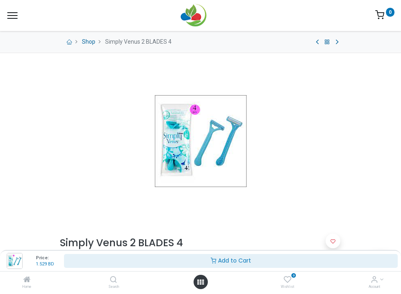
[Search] (113, 280)
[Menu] (12, 15)
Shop (88, 41)
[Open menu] (200, 282)
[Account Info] (374, 280)
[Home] (27, 280)
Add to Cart (231, 260)
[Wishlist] (287, 280)
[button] (333, 241)
